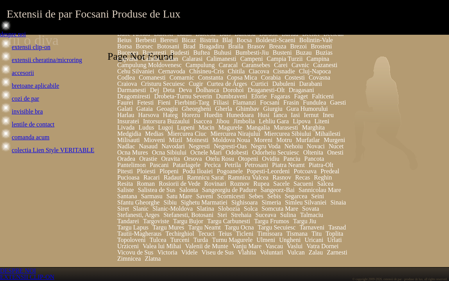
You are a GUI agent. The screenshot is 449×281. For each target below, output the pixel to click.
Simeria (271, 202)
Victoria (167, 252)
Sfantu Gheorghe (138, 202)
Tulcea (158, 240)
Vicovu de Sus (135, 252)
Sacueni (303, 183)
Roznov (240, 183)
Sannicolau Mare (320, 190)
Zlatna (153, 258)
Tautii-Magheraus (139, 233)
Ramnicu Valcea (248, 177)
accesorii (23, 72)
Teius (225, 233)
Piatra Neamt (288, 165)
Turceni (180, 240)
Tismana (297, 233)
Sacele (281, 183)
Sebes (256, 196)
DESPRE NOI (18, 270)
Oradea (126, 158)
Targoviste (156, 221)
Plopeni (169, 171)
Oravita (170, 158)
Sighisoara (244, 202)
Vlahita (247, 252)
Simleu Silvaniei (305, 202)
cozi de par (25, 98)
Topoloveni (131, 240)
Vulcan (295, 252)
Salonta (188, 190)
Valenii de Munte (206, 246)
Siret (123, 208)
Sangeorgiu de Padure (229, 190)
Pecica (212, 165)
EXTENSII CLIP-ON (27, 277)
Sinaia (338, 202)
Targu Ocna (239, 227)
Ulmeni (265, 240)
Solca (251, 208)
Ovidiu (270, 158)
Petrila (233, 165)
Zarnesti (337, 252)
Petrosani (256, 165)
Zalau (316, 252)
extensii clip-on (31, 47)
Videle (189, 252)
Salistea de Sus (156, 190)
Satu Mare (179, 196)
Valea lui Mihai (162, 246)
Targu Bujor (188, 221)
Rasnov (281, 177)
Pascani (159, 165)
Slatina (205, 208)
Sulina (288, 215)
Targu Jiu (304, 221)
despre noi (13, 34)
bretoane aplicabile (35, 85)
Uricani (313, 240)
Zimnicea (129, 258)
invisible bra (27, 111)
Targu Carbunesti (228, 221)
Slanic (140, 208)
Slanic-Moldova (172, 208)
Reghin (323, 177)
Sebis (274, 196)
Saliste (125, 190)
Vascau (274, 246)
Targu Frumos (271, 221)
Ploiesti (146, 171)
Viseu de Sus (218, 252)
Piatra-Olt (321, 165)
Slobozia (229, 208)
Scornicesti (231, 196)
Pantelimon (131, 165)
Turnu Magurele (232, 240)
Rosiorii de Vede (179, 183)
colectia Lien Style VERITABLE (53, 150)
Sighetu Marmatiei (204, 202)
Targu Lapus (132, 227)
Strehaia (241, 215)
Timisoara (269, 233)
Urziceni (128, 246)
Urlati (334, 240)
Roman (146, 183)
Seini (317, 196)
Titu (316, 233)
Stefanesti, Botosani (188, 215)
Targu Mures (168, 227)
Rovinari (215, 183)
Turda (200, 240)
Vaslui (294, 246)
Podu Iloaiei (197, 171)
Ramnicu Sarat (205, 177)
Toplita (334, 233)
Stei (222, 215)
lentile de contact (33, 124)
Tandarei (128, 221)
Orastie (148, 158)
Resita (125, 183)
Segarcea (296, 196)
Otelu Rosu (220, 158)
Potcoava (305, 171)
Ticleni (245, 233)
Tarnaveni (311, 227)
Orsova (193, 158)
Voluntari (271, 252)
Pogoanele (230, 171)
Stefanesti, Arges (138, 215)
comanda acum (30, 137)
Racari (151, 177)
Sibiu (170, 202)
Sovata (310, 208)
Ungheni (290, 240)
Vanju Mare (246, 246)
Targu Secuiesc (277, 227)
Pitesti (125, 171)
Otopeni (248, 158)
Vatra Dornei (322, 246)
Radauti (173, 177)
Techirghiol (180, 233)
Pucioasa (128, 177)
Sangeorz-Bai (278, 190)
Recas (302, 177)
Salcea (325, 183)
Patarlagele (186, 165)
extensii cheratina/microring (47, 60)
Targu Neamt (204, 227)
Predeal (329, 171)
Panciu (292, 158)
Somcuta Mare (279, 208)
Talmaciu (311, 215)
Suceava (265, 215)
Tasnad (337, 227)
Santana (127, 196)
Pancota (314, 158)
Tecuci (206, 233)
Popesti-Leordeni (268, 171)
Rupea (261, 183)
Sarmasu (152, 196)
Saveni (204, 196)
